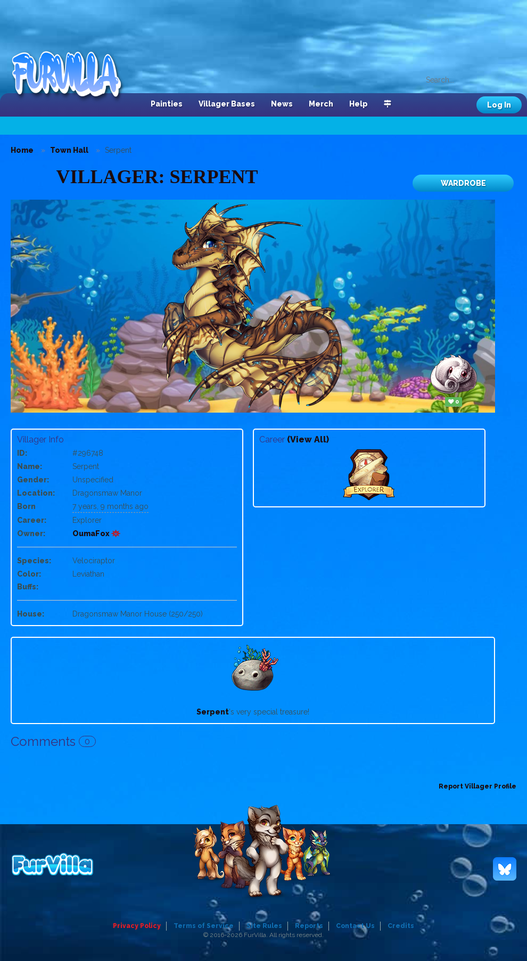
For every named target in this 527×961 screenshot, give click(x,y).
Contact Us (355, 926)
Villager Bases (227, 104)
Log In (499, 105)
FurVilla (72, 76)
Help (358, 104)
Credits (401, 926)
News (282, 104)
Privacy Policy (137, 926)
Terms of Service (204, 926)
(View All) (308, 439)
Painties (167, 104)
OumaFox (96, 533)
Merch (321, 104)
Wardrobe (463, 183)
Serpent (212, 712)
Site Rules (264, 926)
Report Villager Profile (477, 786)
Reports (309, 926)
